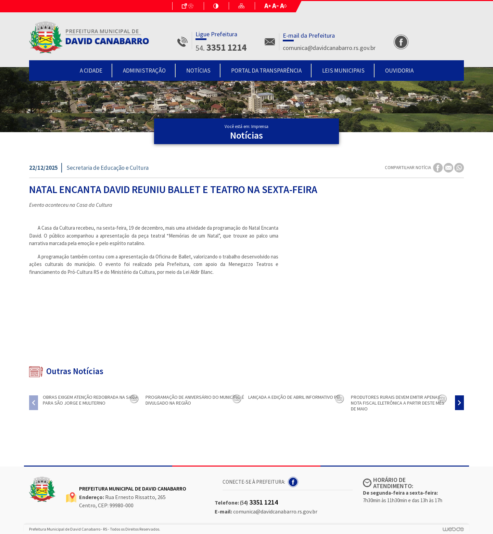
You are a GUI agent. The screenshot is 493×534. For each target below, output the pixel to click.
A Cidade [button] (91, 70)
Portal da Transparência (266, 70)
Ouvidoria (399, 70)
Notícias (198, 70)
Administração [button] (144, 70)
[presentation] (33, 402)
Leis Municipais (343, 70)
